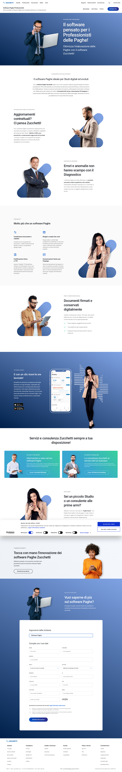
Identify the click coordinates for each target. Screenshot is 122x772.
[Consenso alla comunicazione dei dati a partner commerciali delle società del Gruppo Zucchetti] (30, 712)
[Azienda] (61, 660)
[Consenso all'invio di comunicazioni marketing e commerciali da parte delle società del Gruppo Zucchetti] (30, 709)
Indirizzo (31, 673)
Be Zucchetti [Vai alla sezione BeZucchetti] (10, 755)
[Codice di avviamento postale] (77, 685)
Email (63, 689)
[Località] (44, 685)
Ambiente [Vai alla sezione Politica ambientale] (65, 751)
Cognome (64, 647)
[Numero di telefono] (44, 693)
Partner (102, 9)
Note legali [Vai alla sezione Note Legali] (28, 751)
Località (31, 681)
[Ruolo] (44, 668)
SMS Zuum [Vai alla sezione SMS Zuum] (84, 755)
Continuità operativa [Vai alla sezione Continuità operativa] (50, 755)
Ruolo (30, 664)
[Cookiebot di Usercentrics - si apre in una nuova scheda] (10, 769)
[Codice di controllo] (44, 700)
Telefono (31, 689)
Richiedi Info (113, 9)
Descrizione (86, 9)
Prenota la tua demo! (23, 571)
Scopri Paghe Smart (73, 523)
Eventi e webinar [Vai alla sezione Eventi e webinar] (11, 751)
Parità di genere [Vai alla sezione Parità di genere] (67, 748)
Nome (30, 647)
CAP (63, 681)
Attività (64, 664)
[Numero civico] (77, 677)
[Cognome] (77, 651)
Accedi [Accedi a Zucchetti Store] (102, 748)
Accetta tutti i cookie (109, 760)
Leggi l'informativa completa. (36, 763)
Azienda (31, 656)
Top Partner (94, 9)
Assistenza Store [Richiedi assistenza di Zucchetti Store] (105, 755)
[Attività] (77, 668)
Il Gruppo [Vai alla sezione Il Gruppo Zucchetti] (9, 748)
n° (62, 673)
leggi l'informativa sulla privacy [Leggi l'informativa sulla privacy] (57, 705)
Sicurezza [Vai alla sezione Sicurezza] (47, 751)
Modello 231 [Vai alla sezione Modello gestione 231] (29, 755)
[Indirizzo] (44, 677)
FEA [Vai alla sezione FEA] (83, 751)
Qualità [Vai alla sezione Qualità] (46, 748)
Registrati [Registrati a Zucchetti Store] (103, 751)
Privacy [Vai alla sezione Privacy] (27, 748)
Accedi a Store (116, 2)
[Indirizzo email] (77, 693)
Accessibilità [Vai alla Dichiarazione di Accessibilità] (66, 755)
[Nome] (44, 651)
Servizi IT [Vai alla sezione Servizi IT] (84, 748)
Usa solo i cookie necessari (109, 765)
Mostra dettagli (84, 769)
